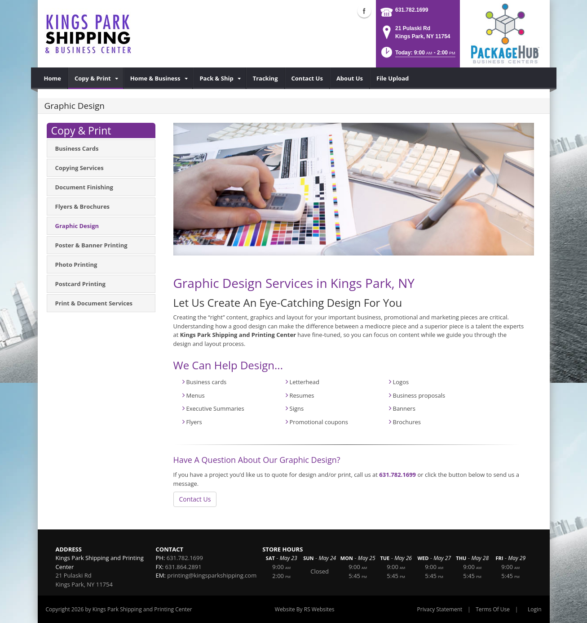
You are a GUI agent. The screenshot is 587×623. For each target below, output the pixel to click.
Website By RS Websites (305, 609)
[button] (417, 55)
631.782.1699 (411, 10)
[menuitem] (53, 78)
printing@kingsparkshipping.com (211, 575)
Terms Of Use (493, 609)
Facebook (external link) (364, 11)
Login (534, 609)
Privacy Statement (440, 609)
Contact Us (195, 499)
